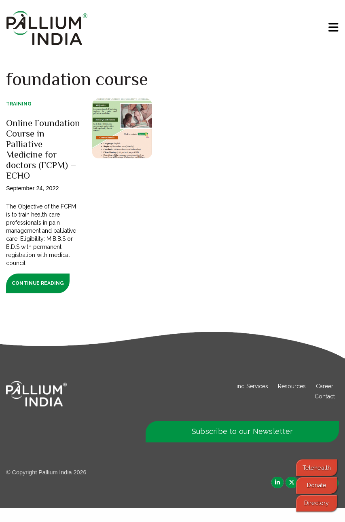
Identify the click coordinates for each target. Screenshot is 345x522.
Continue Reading (38, 297)
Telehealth (317, 467)
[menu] (333, 27)
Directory (316, 502)
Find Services (250, 399)
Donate (316, 485)
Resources (292, 399)
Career (324, 399)
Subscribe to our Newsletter (242, 445)
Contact (325, 409)
